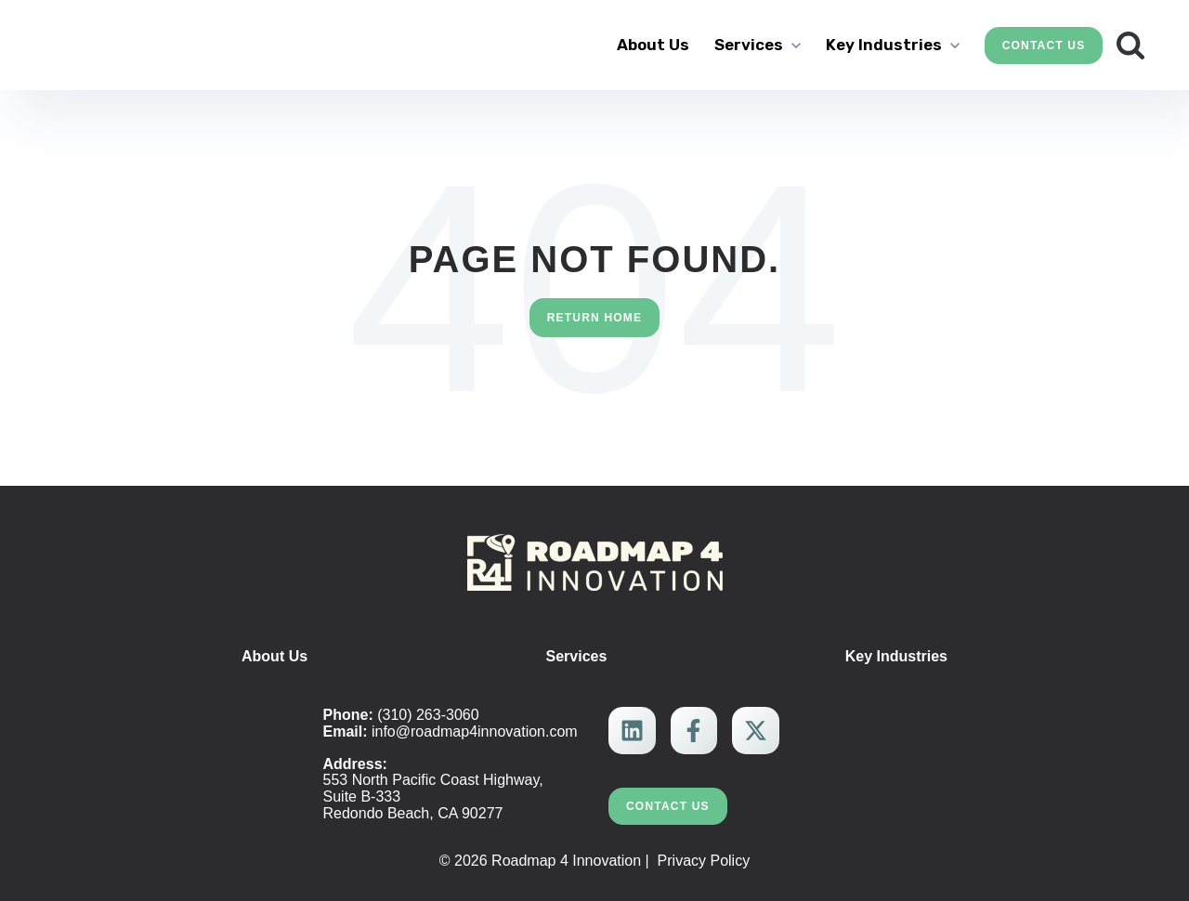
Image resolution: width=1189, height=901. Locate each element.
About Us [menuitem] (274, 655)
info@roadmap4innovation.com (475, 730)
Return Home (595, 316)
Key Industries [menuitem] (896, 655)
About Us (653, 44)
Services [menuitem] (577, 655)
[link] (153, 43)
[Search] (1130, 44)
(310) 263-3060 (427, 714)
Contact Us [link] (1044, 44)
